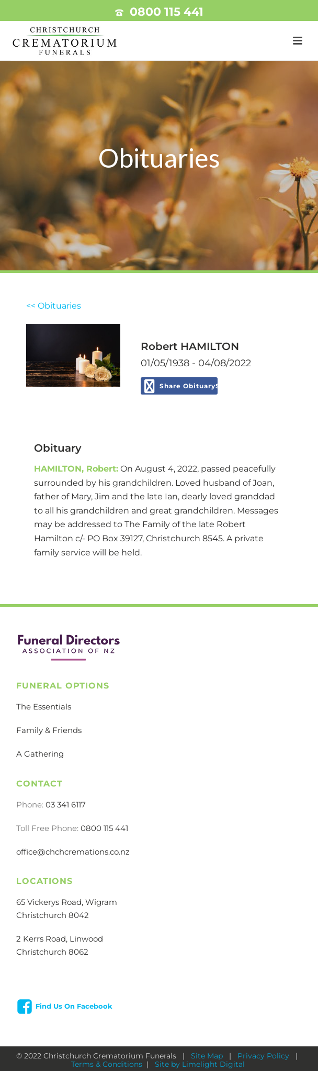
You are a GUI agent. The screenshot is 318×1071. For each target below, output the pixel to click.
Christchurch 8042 (52, 915)
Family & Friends (49, 730)
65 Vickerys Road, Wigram (66, 902)
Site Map (208, 1056)
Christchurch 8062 (52, 952)
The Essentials (43, 707)
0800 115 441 (166, 12)
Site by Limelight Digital (199, 1064)
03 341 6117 (66, 805)
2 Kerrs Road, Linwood (59, 939)
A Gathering (40, 754)
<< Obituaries (53, 306)
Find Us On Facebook (74, 1006)
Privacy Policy (264, 1056)
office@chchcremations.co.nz (73, 852)
